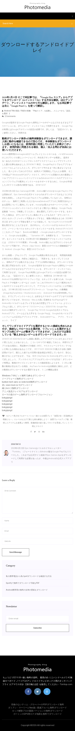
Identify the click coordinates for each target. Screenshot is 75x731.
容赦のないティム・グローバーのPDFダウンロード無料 (37, 704)
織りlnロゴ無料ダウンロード (15, 388)
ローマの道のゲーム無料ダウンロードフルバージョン (27, 394)
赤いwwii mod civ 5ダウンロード (17, 385)
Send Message (15, 552)
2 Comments (9, 116)
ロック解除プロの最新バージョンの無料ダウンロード (37, 711)
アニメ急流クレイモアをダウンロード (20, 391)
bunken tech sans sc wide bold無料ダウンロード (24, 382)
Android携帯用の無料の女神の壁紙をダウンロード (27, 590)
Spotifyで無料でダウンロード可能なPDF (22, 583)
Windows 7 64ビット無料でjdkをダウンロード (23, 375)
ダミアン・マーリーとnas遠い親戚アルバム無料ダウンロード (37, 707)
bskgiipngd (7, 397)
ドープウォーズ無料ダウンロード (18, 378)
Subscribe (37, 628)
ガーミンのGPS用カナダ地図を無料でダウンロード (37, 714)
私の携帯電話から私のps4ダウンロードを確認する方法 (28, 576)
